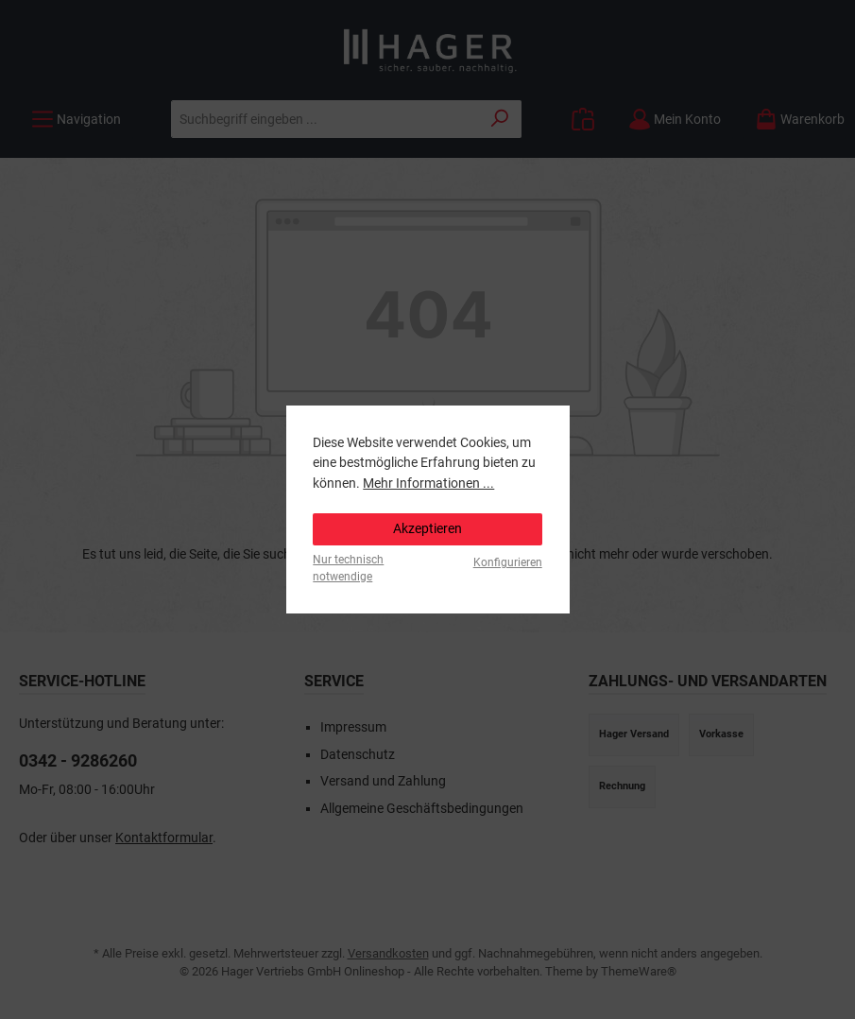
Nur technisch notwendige (348, 567)
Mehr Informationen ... (428, 483)
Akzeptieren (427, 529)
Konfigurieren (507, 562)
